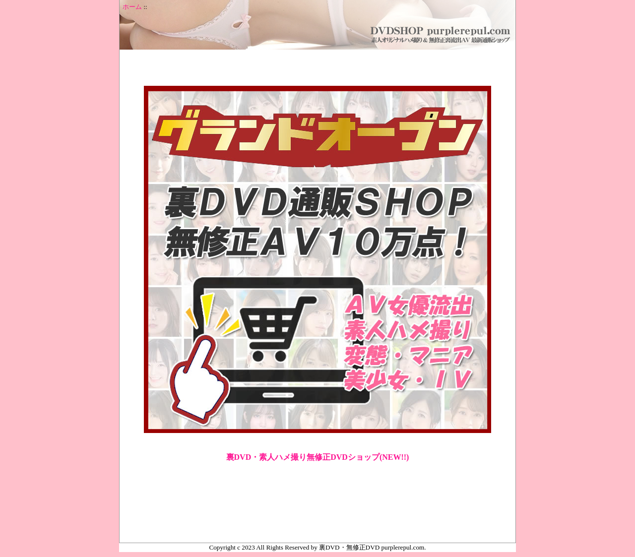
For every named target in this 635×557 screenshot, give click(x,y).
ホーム (132, 6)
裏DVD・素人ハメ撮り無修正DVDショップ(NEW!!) (317, 457)
